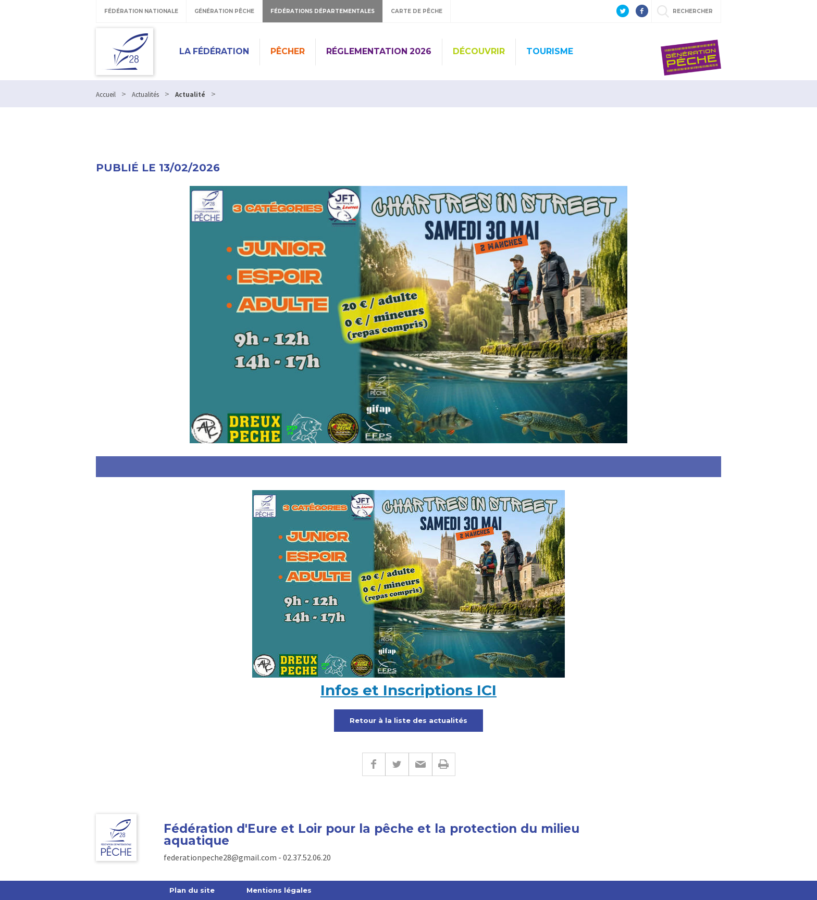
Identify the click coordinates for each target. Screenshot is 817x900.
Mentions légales (279, 890)
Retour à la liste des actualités (408, 720)
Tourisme (549, 51)
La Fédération (214, 51)
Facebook (373, 764)
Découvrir (479, 51)
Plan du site (192, 890)
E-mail (420, 764)
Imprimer (443, 764)
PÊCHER (287, 51)
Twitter (396, 764)
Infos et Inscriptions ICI (408, 690)
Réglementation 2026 (378, 51)
